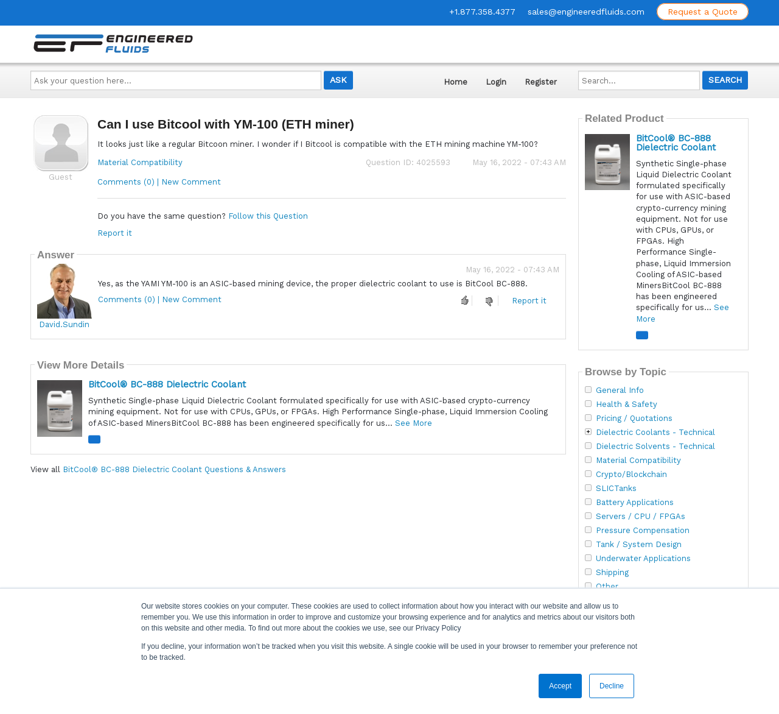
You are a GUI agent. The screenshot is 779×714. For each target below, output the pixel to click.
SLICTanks (616, 488)
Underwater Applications (643, 558)
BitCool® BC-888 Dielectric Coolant (167, 384)
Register (541, 82)
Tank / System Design (639, 544)
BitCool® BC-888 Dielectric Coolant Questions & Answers (174, 469)
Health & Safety (626, 404)
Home (455, 82)
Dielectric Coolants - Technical (655, 432)
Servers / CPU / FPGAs (640, 516)
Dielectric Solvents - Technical (655, 446)
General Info (620, 390)
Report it (114, 233)
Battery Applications (635, 502)
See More (413, 423)
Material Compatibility (140, 162)
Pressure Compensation (643, 530)
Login (496, 82)
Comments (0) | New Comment (159, 181)
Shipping (612, 572)
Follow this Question (268, 216)
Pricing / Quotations (634, 418)
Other (607, 586)
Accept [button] (560, 686)
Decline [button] (611, 686)
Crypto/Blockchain (631, 474)
